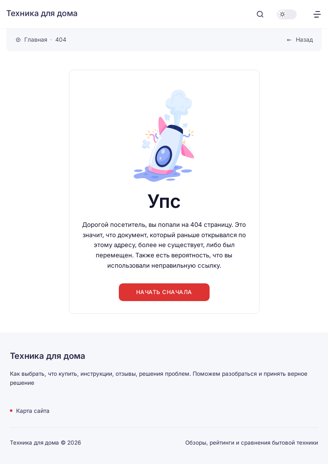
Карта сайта (33, 410)
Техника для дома (42, 13)
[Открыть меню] (317, 14)
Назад (304, 39)
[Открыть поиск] (260, 14)
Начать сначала (164, 292)
